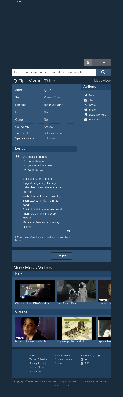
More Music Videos (32, 267)
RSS (85, 363)
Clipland (32, 62)
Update (61, 256)
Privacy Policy (37, 363)
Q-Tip (47, 90)
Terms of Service (38, 359)
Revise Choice (37, 367)
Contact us (61, 363)
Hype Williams (53, 104)
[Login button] (88, 62)
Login (101, 62)
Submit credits (62, 355)
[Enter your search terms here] (54, 72)
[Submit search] (103, 72)
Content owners (63, 359)
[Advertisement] (61, 30)
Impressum (35, 371)
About (32, 355)
